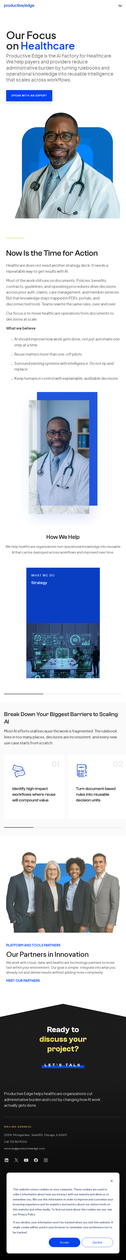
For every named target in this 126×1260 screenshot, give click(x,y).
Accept (64, 1242)
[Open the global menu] (120, 5)
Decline (97, 1242)
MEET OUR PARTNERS (23, 980)
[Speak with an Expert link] (29, 95)
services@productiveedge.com (24, 1148)
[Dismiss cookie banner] (111, 1181)
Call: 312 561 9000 (15, 1142)
